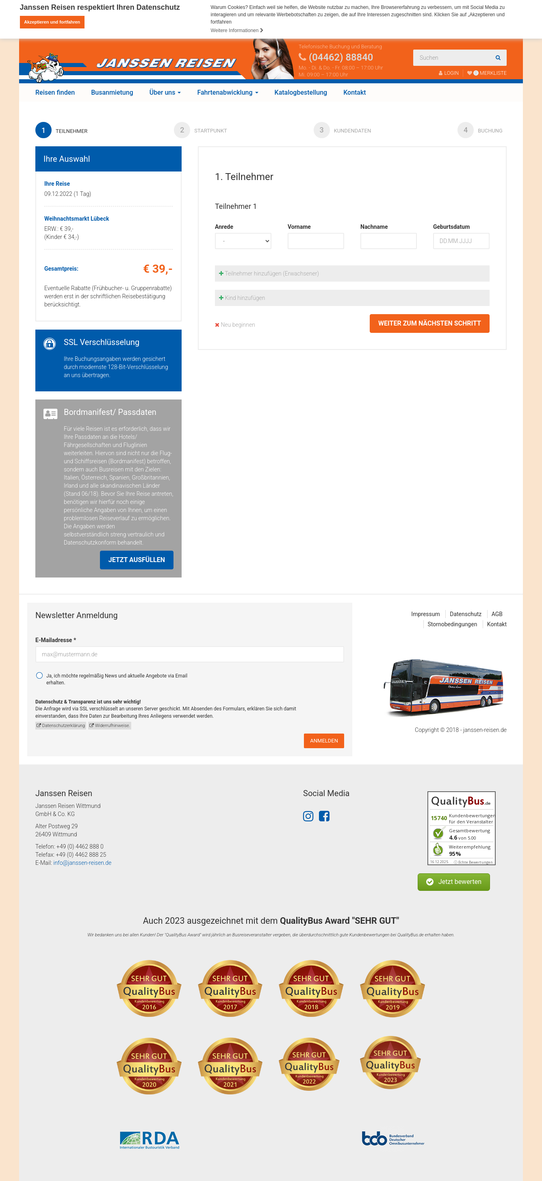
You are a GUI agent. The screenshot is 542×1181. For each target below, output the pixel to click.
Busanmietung (112, 92)
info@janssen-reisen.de (82, 863)
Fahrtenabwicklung (227, 92)
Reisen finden (55, 92)
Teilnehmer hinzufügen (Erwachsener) (269, 273)
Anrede (224, 226)
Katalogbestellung (301, 92)
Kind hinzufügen (242, 297)
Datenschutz (465, 613)
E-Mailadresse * (55, 639)
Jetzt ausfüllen (136, 559)
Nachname (374, 226)
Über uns (165, 92)
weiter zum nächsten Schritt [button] (429, 323)
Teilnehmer (61, 130)
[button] (454, 882)
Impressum (425, 613)
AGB (497, 613)
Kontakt (354, 92)
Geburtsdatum (451, 226)
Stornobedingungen (452, 624)
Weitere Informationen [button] (237, 30)
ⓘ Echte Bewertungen (473, 862)
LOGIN (449, 72)
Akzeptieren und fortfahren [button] (52, 22)
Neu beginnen (235, 324)
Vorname (299, 226)
